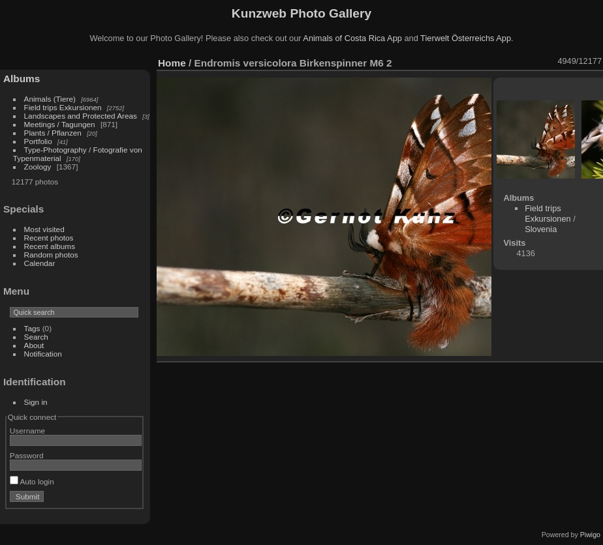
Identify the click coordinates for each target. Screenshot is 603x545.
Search (36, 336)
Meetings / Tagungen (59, 124)
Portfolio (38, 141)
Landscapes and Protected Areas (80, 115)
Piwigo (590, 534)
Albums (21, 78)
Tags (32, 328)
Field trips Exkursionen (63, 107)
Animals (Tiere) (50, 99)
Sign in (36, 402)
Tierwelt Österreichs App (465, 38)
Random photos (51, 254)
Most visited (44, 229)
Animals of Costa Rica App (352, 38)
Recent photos (49, 237)
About (34, 345)
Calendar (39, 263)
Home (172, 62)
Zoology (38, 166)
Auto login (32, 481)
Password (27, 455)
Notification (43, 353)
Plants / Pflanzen (53, 132)
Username (27, 430)
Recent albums (49, 246)
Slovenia (541, 229)
